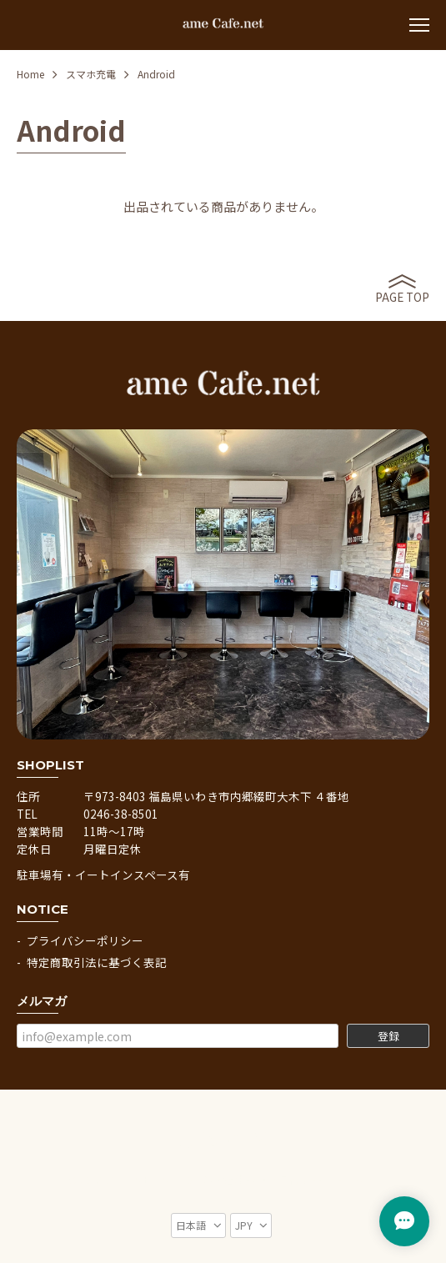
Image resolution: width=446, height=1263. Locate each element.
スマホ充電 (91, 74)
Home (30, 74)
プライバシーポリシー (85, 940)
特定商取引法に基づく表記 (97, 962)
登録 (388, 1036)
